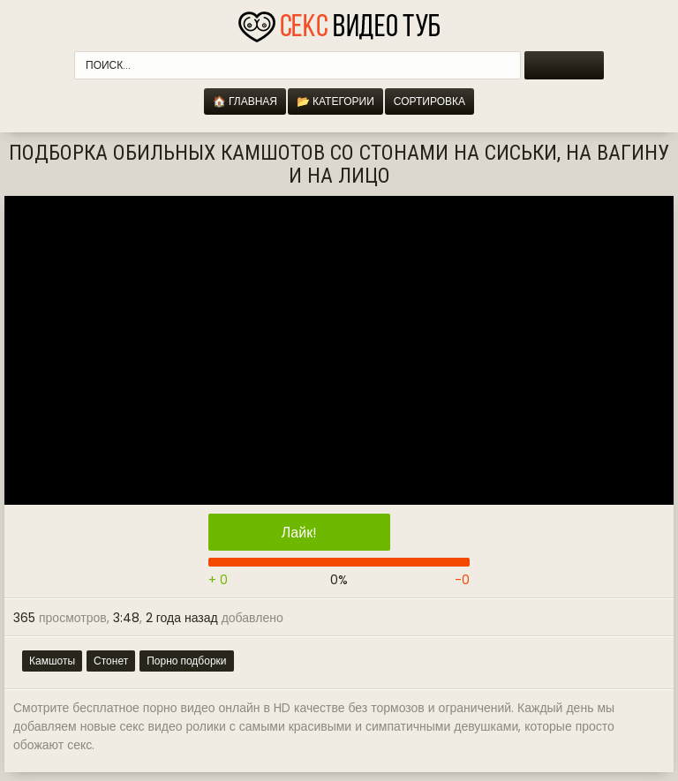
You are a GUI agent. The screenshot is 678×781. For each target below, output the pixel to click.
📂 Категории (335, 101)
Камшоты (52, 660)
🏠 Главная (245, 101)
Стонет (111, 660)
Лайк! (299, 532)
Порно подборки (186, 660)
